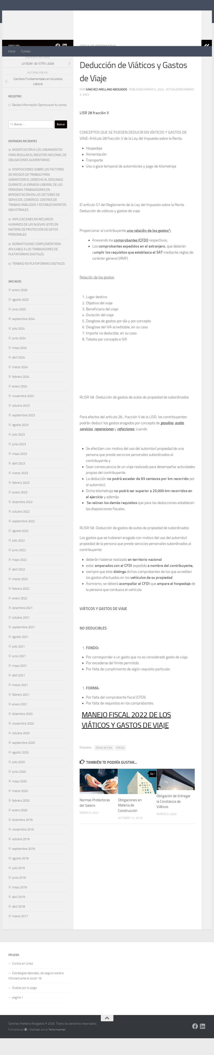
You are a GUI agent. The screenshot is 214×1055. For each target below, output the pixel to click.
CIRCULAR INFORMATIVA (98, 63)
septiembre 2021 (23, 644)
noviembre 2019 (23, 846)
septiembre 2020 (23, 759)
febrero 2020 (20, 817)
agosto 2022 (20, 547)
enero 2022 (19, 615)
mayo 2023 (19, 470)
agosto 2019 (20, 875)
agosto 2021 (20, 653)
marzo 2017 (20, 933)
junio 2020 (19, 788)
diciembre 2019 (22, 836)
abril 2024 (18, 374)
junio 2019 (19, 894)
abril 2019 (18, 914)
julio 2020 (18, 779)
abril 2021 (18, 692)
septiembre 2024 (23, 336)
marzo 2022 (20, 596)
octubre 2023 (21, 422)
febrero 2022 (20, 605)
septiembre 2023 (23, 432)
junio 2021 (19, 673)
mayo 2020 (19, 798)
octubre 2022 (21, 528)
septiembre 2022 (23, 538)
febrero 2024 (20, 393)
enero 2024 (19, 403)
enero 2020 (19, 827)
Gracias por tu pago (24, 1004)
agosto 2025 (20, 316)
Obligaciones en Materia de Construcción (130, 822)
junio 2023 (19, 461)
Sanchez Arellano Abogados (58, 14)
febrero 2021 (20, 711)
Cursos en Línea (22, 980)
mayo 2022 (19, 576)
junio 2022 (19, 567)
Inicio (11, 51)
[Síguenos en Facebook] (57, 62)
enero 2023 (19, 509)
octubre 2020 (21, 750)
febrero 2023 (20, 499)
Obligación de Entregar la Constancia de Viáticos (174, 818)
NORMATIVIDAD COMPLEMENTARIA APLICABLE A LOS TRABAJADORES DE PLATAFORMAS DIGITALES (34, 266)
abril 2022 (18, 586)
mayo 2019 (19, 904)
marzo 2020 (20, 808)
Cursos (25, 51)
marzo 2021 (20, 702)
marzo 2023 (20, 490)
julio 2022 (18, 557)
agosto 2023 (20, 442)
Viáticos (120, 764)
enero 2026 (19, 307)
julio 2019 (18, 885)
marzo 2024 (20, 384)
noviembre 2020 (23, 740)
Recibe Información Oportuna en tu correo (39, 122)
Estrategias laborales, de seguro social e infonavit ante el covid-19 (36, 992)
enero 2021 (19, 721)
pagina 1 (17, 1014)
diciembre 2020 (22, 731)
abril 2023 (18, 480)
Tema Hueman (56, 1046)
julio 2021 (18, 663)
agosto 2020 (20, 769)
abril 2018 (18, 923)
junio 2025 (19, 326)
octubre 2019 (21, 856)
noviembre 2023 (23, 413)
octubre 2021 (21, 634)
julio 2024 (18, 345)
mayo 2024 (19, 364)
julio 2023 (18, 451)
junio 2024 (19, 355)
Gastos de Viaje (104, 764)
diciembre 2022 (22, 519)
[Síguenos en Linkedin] (64, 62)
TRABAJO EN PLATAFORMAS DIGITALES (38, 280)
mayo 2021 (19, 682)
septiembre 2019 (23, 865)
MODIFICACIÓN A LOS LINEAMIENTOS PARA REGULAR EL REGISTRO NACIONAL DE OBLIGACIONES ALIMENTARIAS (37, 172)
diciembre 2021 (22, 625)
